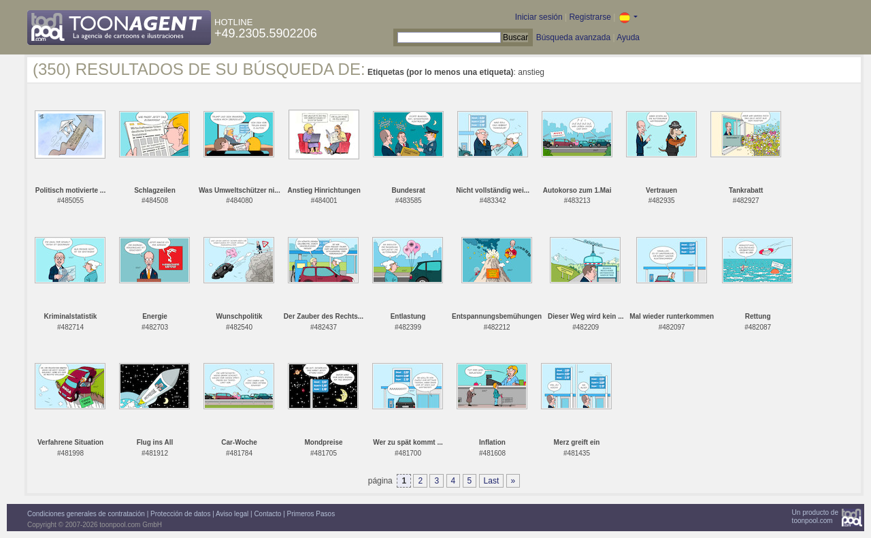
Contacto (267, 514)
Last (491, 481)
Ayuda (628, 37)
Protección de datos (180, 514)
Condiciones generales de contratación (86, 514)
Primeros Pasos (311, 514)
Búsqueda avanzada (573, 37)
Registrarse (589, 17)
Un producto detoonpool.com (815, 516)
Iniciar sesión (539, 17)
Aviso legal (232, 514)
